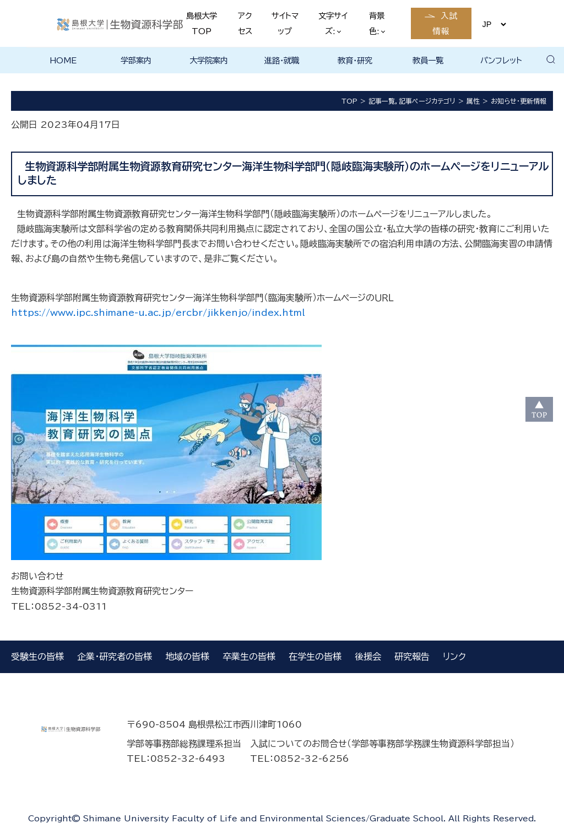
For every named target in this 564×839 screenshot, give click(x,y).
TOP (349, 101)
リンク (454, 656)
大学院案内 (208, 60)
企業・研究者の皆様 (114, 656)
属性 (473, 101)
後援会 (368, 656)
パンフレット (501, 60)
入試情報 (445, 23)
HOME (63, 60)
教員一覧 (428, 60)
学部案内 (136, 60)
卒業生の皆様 (249, 656)
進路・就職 (281, 60)
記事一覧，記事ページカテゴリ (411, 101)
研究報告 (412, 656)
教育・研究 (355, 60)
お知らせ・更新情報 (518, 101)
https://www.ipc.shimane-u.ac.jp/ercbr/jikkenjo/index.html (158, 312)
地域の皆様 (187, 656)
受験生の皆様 (37, 656)
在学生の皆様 (315, 656)
